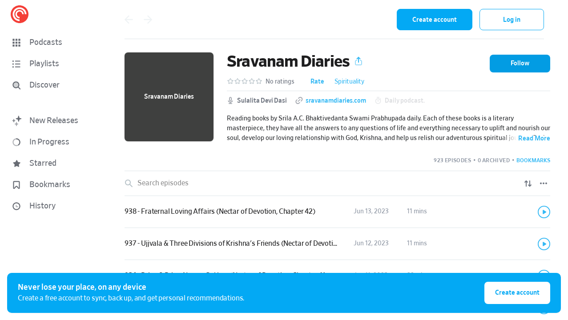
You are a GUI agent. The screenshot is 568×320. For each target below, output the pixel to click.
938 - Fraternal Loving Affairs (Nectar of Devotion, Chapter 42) (220, 211)
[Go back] (128, 19)
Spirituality (349, 82)
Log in (511, 19)
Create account (434, 19)
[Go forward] (148, 19)
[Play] (544, 212)
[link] (337, 212)
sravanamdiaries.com (336, 101)
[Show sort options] (528, 183)
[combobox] (332, 19)
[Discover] (51, 85)
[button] (53, 42)
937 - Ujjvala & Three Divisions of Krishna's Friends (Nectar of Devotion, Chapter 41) (252, 243)
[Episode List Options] (543, 183)
